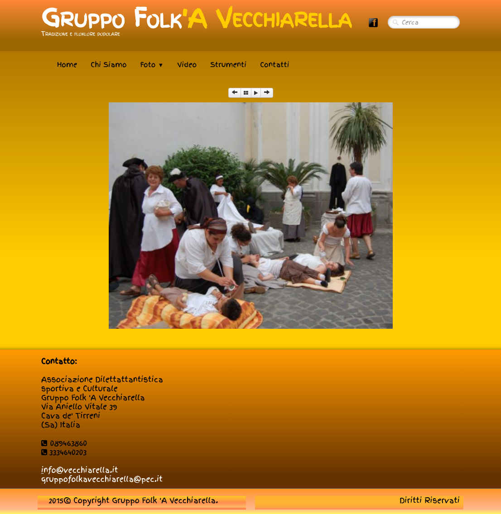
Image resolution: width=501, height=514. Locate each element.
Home (67, 65)
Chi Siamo (108, 65)
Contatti (274, 65)
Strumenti (228, 65)
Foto (152, 65)
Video (187, 65)
